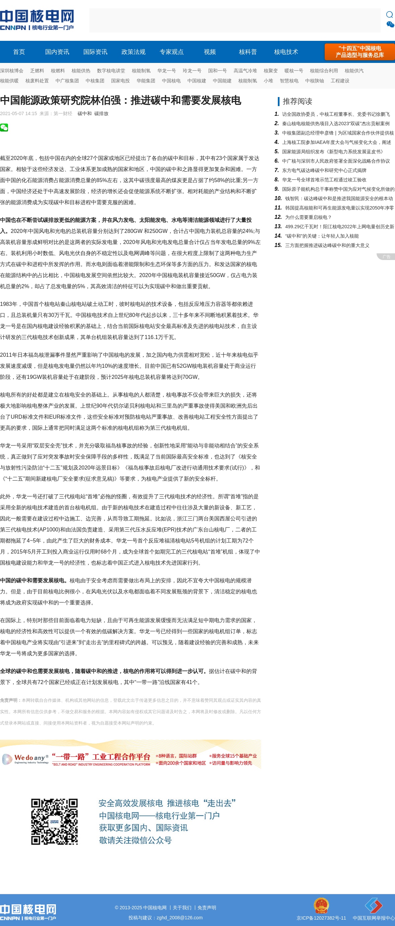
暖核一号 (294, 70)
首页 (19, 52)
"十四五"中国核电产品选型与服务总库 (360, 52)
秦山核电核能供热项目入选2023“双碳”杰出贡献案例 (335, 123)
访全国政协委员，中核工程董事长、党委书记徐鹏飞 (336, 114)
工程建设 (340, 80)
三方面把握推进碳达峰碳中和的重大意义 (327, 245)
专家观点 (172, 52)
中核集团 (95, 80)
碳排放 (101, 113)
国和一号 (217, 70)
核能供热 (81, 70)
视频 (210, 52)
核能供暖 (9, 80)
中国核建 (196, 80)
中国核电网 (155, 907)
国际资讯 (95, 52)
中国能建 (222, 80)
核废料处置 (37, 80)
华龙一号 (166, 70)
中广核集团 (67, 80)
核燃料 (58, 70)
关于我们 (182, 907)
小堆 (268, 80)
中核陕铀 (314, 80)
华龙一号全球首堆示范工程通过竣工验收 (324, 179)
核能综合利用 (324, 70)
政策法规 (134, 52)
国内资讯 (57, 52)
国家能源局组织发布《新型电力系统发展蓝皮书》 (333, 151)
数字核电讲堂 (111, 70)
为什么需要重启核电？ (308, 217)
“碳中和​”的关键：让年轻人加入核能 (322, 236)
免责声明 (207, 907)
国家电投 (120, 80)
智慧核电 (289, 80)
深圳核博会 (11, 70)
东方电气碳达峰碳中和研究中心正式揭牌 (324, 170)
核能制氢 (141, 70)
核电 (38, 20)
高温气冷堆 (245, 70)
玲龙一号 (192, 70)
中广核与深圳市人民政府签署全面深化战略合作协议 (336, 161)
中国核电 (171, 80)
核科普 (248, 52)
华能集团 (146, 80)
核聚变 (271, 70)
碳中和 (85, 113)
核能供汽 (354, 70)
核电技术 (286, 52)
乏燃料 (37, 70)
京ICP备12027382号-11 (321, 918)
